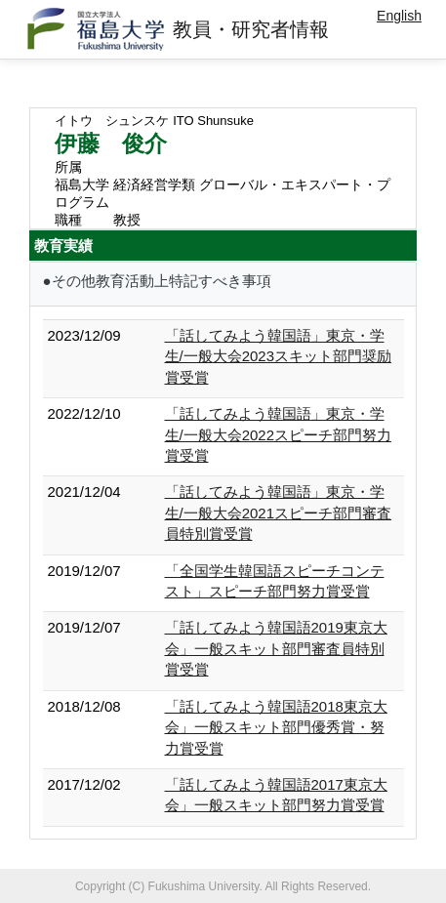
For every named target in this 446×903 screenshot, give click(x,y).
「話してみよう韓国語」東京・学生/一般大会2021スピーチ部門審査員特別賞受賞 (278, 512)
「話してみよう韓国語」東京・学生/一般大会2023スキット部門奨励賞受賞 (278, 356)
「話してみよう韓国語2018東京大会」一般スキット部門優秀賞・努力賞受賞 (276, 727)
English (399, 15)
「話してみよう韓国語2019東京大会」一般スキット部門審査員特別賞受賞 (276, 648)
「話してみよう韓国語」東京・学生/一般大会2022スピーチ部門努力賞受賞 (278, 434)
